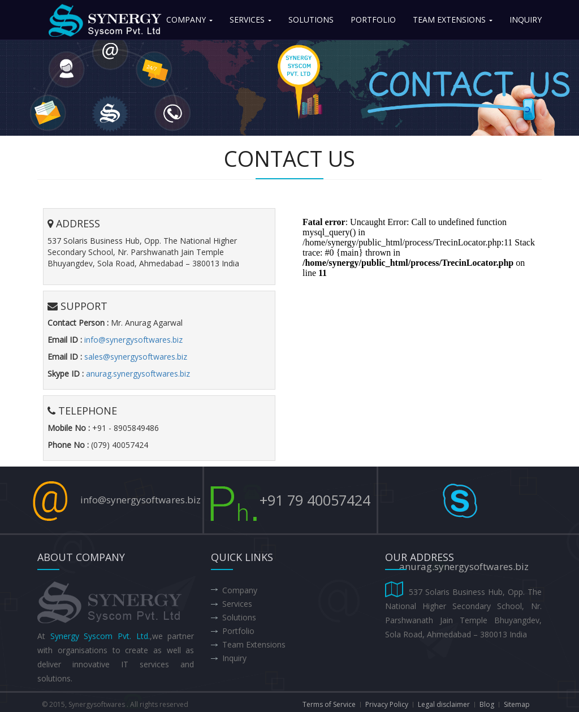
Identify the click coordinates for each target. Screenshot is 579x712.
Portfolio (373, 19)
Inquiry (525, 19)
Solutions (311, 19)
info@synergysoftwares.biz (133, 339)
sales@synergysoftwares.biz (135, 356)
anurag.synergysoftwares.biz (138, 373)
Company (189, 19)
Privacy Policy (386, 704)
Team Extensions (452, 19)
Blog (486, 704)
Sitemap (517, 704)
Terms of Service (329, 704)
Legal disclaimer (444, 704)
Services (250, 19)
